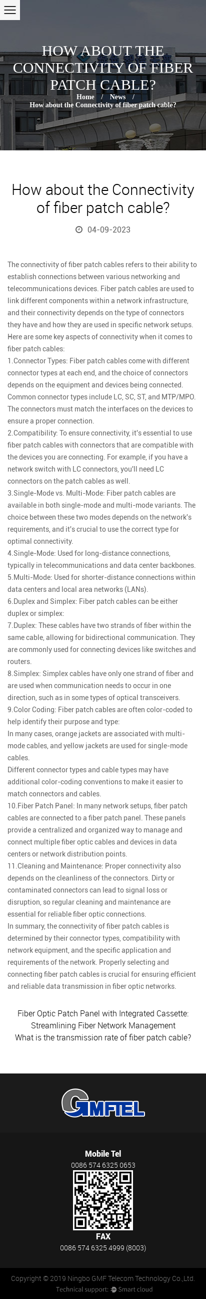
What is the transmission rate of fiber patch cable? (103, 1037)
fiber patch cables (96, 265)
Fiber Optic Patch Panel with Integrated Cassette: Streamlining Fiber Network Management (103, 1019)
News (118, 97)
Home (85, 97)
